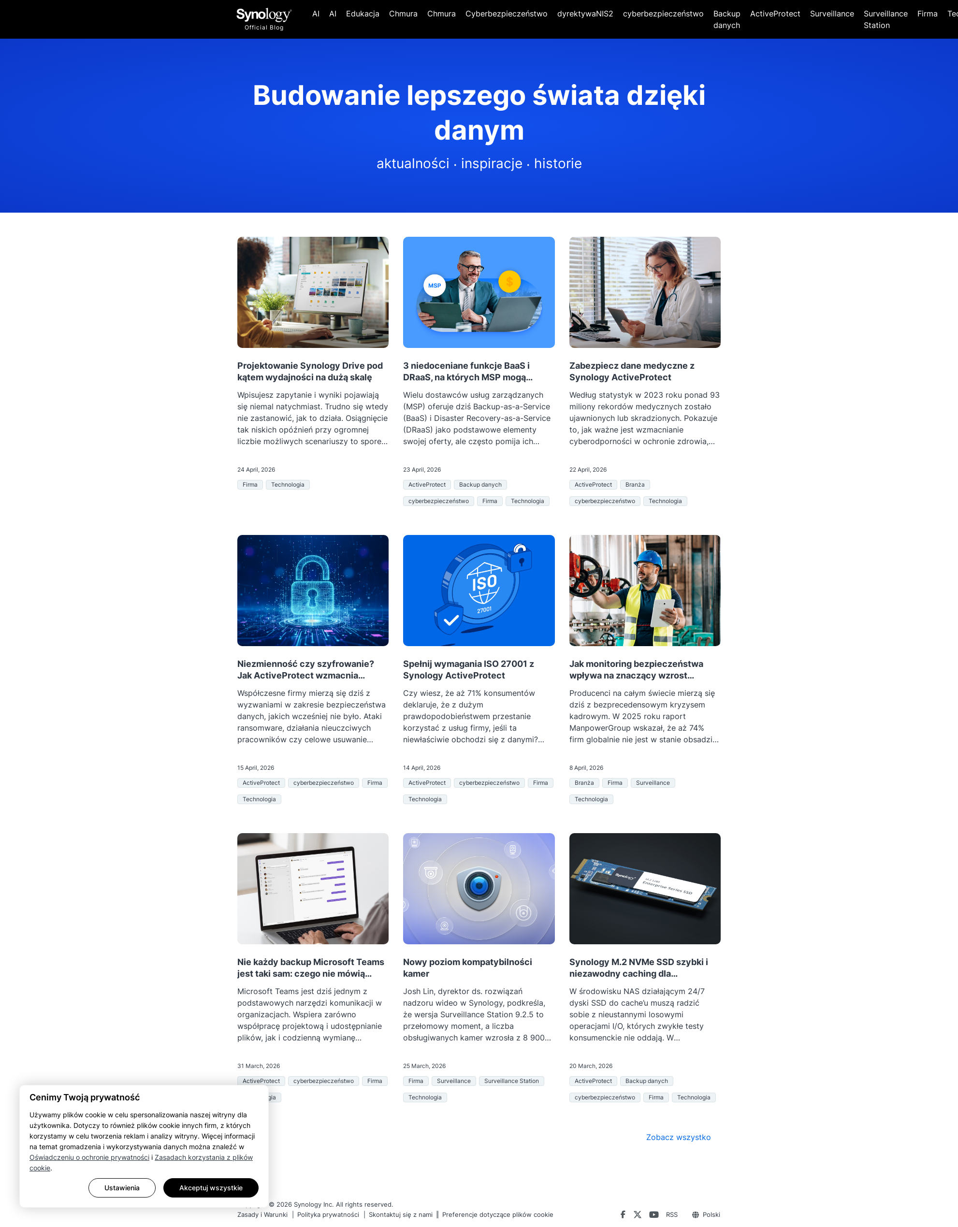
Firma (927, 13)
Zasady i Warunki (262, 1214)
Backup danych (726, 19)
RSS (672, 1214)
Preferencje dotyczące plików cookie (497, 1214)
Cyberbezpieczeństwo (506, 13)
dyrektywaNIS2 (585, 13)
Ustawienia (122, 1188)
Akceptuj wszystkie (211, 1188)
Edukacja (362, 13)
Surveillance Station (886, 19)
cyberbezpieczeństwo (663, 13)
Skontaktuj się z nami (401, 1214)
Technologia (288, 484)
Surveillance (832, 13)
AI (315, 13)
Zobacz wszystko (678, 1137)
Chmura (403, 13)
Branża (635, 484)
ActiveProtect (775, 13)
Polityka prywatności (328, 1214)
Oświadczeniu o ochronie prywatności (89, 1157)
